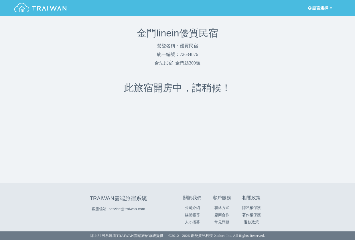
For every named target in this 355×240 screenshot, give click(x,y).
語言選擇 (319, 8)
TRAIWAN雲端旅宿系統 (118, 198)
